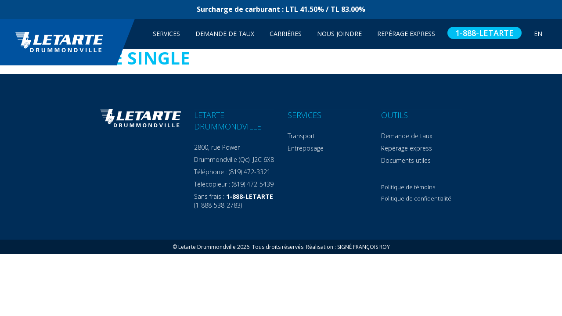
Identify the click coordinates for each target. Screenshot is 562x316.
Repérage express (406, 148)
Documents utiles (406, 160)
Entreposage (306, 148)
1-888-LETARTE (484, 33)
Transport (301, 136)
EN (538, 33)
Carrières (286, 33)
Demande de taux (224, 33)
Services (166, 33)
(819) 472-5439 (253, 184)
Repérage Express (406, 33)
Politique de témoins (408, 187)
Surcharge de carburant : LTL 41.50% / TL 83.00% (281, 9)
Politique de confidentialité (416, 198)
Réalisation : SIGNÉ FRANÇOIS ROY (348, 247)
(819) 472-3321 (249, 172)
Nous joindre (339, 33)
